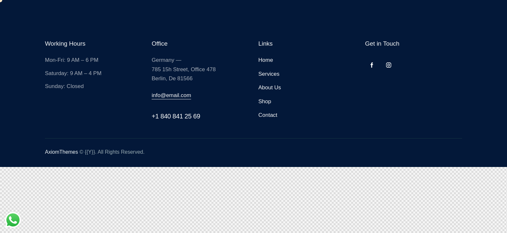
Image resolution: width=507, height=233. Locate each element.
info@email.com (171, 95)
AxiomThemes (61, 152)
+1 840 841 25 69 (176, 116)
